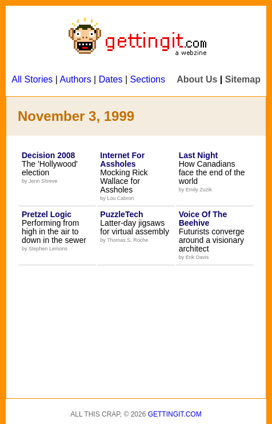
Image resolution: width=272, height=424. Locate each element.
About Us (197, 79)
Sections (147, 79)
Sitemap (243, 79)
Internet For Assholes (122, 159)
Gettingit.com (175, 414)
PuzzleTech (121, 214)
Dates (111, 79)
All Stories (32, 79)
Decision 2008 (48, 155)
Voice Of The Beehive (203, 218)
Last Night (198, 155)
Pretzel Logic (46, 214)
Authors (75, 79)
